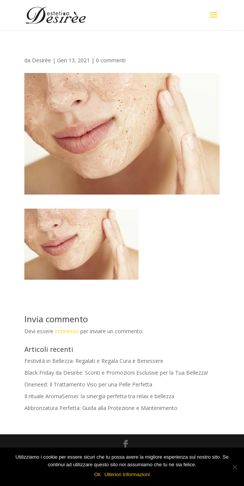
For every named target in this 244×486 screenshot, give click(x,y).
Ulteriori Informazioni (127, 474)
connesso (67, 331)
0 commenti (111, 60)
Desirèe (41, 60)
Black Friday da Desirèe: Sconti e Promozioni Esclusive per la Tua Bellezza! (116, 372)
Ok (97, 474)
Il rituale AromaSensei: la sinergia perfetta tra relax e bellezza (99, 396)
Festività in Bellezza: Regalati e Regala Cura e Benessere (93, 360)
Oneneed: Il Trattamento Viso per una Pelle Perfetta (88, 384)
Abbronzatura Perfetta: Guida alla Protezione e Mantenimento (100, 408)
